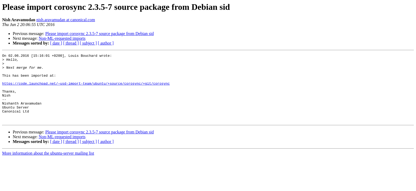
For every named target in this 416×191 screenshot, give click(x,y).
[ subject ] (88, 43)
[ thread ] (71, 43)
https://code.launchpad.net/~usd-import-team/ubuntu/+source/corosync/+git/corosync (86, 89)
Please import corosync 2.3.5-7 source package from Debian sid (99, 33)
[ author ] (106, 43)
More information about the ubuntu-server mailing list (48, 166)
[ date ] (56, 43)
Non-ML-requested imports (62, 38)
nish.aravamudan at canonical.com (65, 20)
